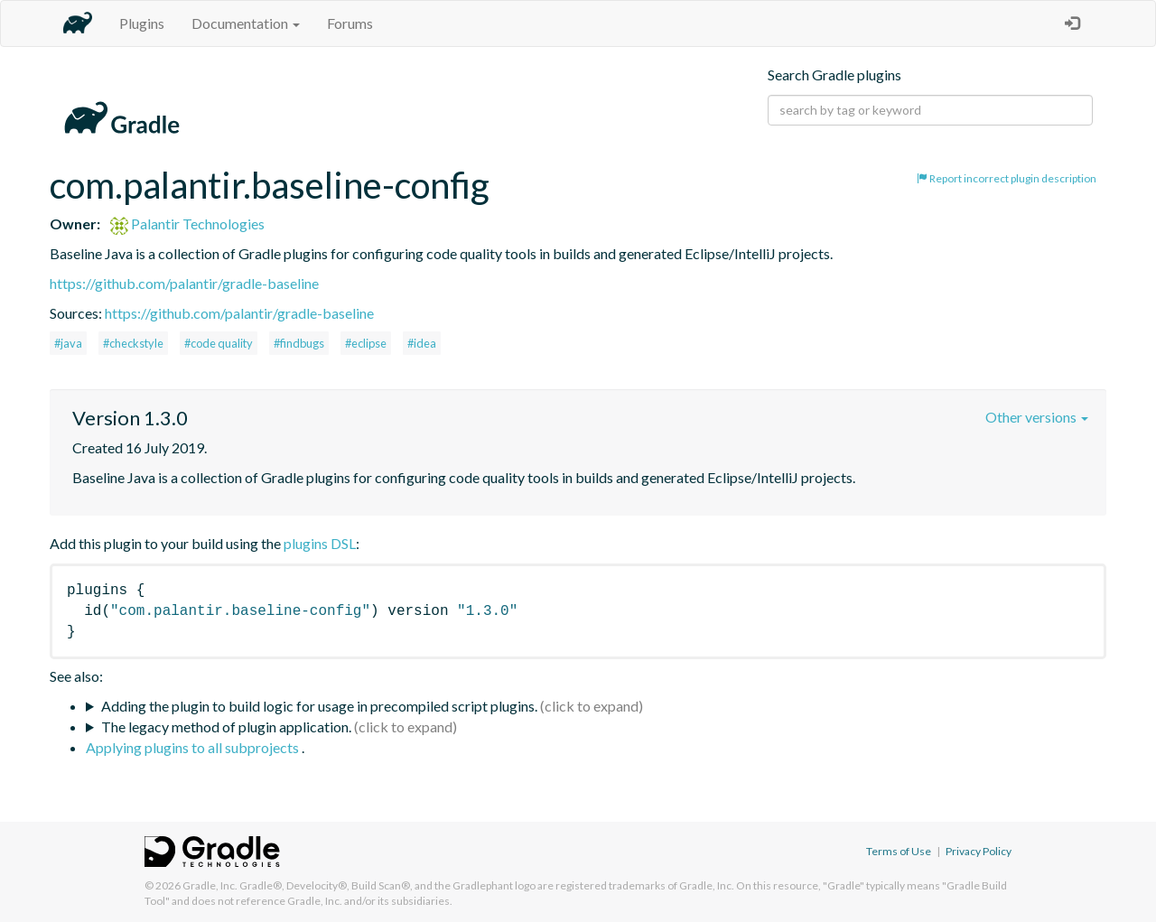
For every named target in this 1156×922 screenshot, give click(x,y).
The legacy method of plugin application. (226, 726)
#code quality (218, 343)
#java (68, 343)
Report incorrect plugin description (1006, 178)
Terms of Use (898, 851)
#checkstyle (133, 343)
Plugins (141, 23)
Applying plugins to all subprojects (194, 747)
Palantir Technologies (187, 223)
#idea (421, 343)
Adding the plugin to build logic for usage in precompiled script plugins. (319, 705)
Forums (350, 23)
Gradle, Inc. (210, 885)
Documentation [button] (245, 23)
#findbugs (299, 343)
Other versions (1036, 416)
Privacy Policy (979, 851)
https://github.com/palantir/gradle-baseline (184, 283)
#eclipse (366, 343)
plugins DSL (320, 543)
